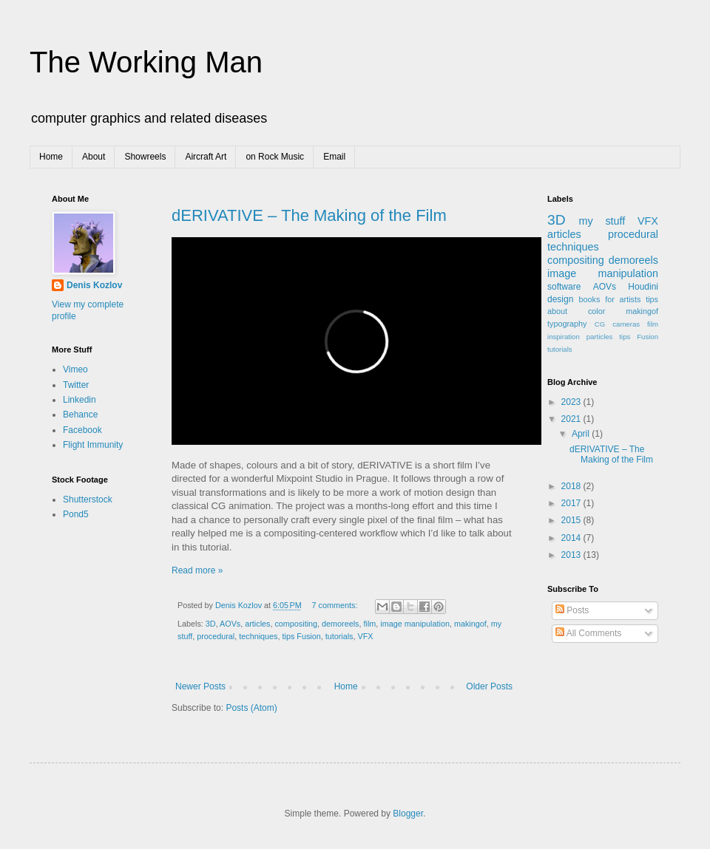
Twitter (76, 385)
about (557, 311)
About (93, 156)
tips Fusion (301, 636)
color (596, 311)
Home (51, 156)
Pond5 (76, 514)
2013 (572, 555)
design (560, 299)
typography (566, 323)
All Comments (588, 633)
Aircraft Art (205, 156)
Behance (80, 414)
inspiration (563, 337)
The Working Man (146, 62)
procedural (215, 636)
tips (652, 299)
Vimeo (75, 369)
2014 (572, 538)
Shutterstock (87, 499)
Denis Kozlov (94, 285)
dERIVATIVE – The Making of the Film (309, 215)
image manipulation (415, 623)
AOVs (230, 623)
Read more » (197, 570)
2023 (572, 402)
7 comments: (336, 605)
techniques (258, 636)
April (582, 434)
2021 (572, 419)
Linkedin (79, 400)
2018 (572, 486)
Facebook (82, 430)
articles (257, 623)
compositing (295, 623)
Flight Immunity (93, 445)
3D (211, 623)
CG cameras (617, 324)
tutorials (339, 636)
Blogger (408, 813)
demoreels (340, 623)
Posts (572, 610)
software (564, 287)
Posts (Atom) (251, 708)
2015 (572, 520)
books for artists (610, 299)
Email (334, 156)
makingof (470, 623)
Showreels (145, 156)
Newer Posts (200, 686)
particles (599, 337)
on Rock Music (275, 156)
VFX (365, 636)
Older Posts (489, 686)
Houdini (643, 287)
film (370, 623)
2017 (572, 503)
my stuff (602, 221)
